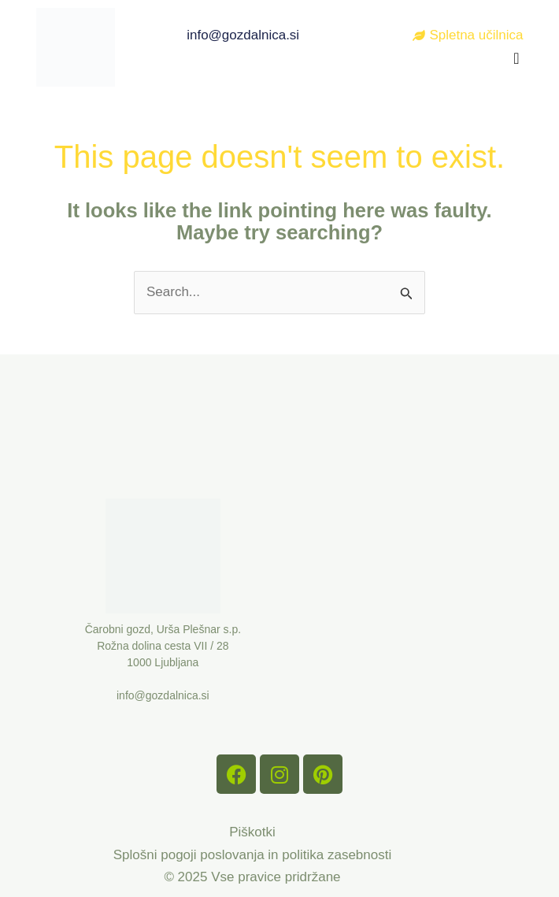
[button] (516, 58)
